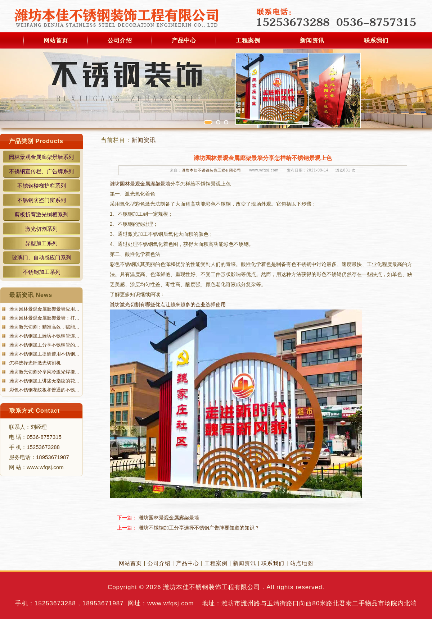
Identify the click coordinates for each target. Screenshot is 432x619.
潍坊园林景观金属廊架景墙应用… (44, 309)
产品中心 (184, 40)
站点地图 (301, 563)
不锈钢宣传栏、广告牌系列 (41, 171)
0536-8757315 (44, 437)
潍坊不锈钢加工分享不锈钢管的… (44, 345)
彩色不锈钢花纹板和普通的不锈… (44, 390)
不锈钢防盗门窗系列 (41, 200)
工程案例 (248, 40)
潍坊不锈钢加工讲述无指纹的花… (44, 381)
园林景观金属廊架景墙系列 (41, 157)
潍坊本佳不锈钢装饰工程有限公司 (211, 170)
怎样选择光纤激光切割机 (34, 363)
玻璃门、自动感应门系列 (41, 258)
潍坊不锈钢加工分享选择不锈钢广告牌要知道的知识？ (199, 528)
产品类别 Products (36, 141)
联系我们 (376, 40)
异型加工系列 (41, 243)
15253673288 (43, 447)
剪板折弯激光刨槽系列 (41, 214)
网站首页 (56, 40)
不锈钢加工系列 (41, 272)
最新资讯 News (30, 295)
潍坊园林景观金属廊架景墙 (140, 184)
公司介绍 (120, 40)
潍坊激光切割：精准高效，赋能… (44, 327)
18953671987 (52, 457)
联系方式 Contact (34, 411)
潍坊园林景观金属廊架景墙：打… (44, 318)
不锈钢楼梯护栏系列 (41, 186)
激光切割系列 (41, 229)
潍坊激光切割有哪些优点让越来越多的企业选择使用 (168, 304)
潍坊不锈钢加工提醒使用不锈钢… (44, 354)
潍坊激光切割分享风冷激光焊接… (44, 372)
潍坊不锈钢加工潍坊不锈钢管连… (44, 336)
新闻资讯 (312, 40)
